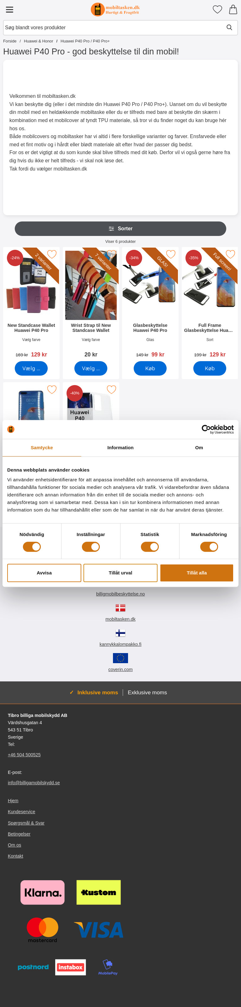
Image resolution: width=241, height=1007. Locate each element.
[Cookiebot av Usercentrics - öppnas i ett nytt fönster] (206, 429)
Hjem (13, 800)
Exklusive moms (147, 692)
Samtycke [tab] (42, 447)
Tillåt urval (120, 572)
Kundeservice (21, 811)
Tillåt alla (197, 572)
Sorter (120, 229)
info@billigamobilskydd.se (34, 782)
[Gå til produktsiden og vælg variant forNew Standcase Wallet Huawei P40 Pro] (31, 368)
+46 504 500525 (24, 754)
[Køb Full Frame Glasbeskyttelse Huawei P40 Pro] (209, 368)
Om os (14, 845)
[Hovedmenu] (9, 9)
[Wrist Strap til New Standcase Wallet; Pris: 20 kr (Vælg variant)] (91, 304)
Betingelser (19, 833)
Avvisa (44, 572)
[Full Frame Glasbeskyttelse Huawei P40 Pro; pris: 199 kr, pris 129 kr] (210, 304)
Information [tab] (120, 447)
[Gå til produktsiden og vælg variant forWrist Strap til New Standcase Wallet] (90, 368)
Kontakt (15, 856)
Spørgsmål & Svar (26, 822)
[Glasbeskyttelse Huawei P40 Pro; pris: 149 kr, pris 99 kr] (150, 304)
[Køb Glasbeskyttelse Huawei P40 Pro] (150, 368)
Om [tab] (199, 447)
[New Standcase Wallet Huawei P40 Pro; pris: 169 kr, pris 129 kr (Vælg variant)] (31, 304)
